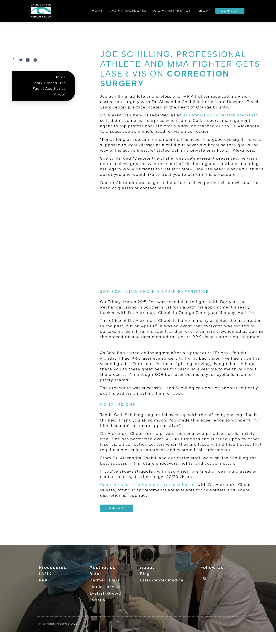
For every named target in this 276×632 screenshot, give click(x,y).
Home (97, 11)
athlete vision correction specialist (220, 115)
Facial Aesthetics (172, 11)
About (204, 11)
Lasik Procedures (128, 11)
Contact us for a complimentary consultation (148, 485)
